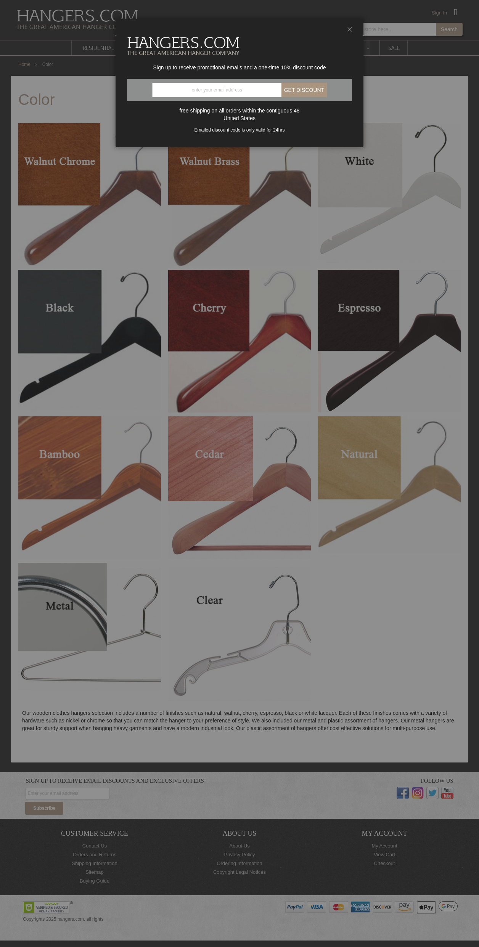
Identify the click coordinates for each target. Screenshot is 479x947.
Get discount (304, 90)
